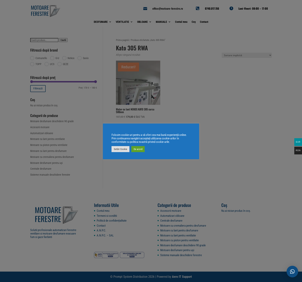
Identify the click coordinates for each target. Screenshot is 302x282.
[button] (292, 271)
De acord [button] (138, 149)
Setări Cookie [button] (120, 149)
